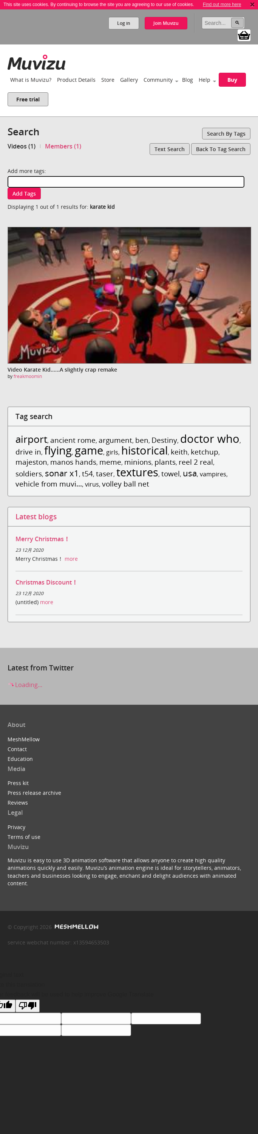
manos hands (73, 462)
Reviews (18, 802)
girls (112, 452)
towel (170, 473)
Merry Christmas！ (42, 539)
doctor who (209, 438)
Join (166, 23)
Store (107, 79)
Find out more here (222, 4)
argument (115, 440)
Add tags (24, 193)
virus (92, 484)
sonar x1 (62, 473)
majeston (31, 462)
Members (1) (63, 146)
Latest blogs (36, 516)
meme (110, 462)
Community (158, 79)
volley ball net (125, 484)
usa (190, 473)
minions (137, 462)
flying (58, 450)
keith (179, 452)
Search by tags (226, 133)
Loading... (25, 685)
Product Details (76, 79)
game (89, 450)
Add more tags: (27, 170)
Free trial (28, 99)
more (71, 558)
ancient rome (73, 440)
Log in (123, 23)
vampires (213, 474)
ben (141, 440)
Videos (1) (22, 146)
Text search (169, 149)
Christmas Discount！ (46, 582)
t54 (87, 473)
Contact (17, 749)
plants (165, 462)
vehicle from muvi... (48, 484)
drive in (28, 452)
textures (137, 472)
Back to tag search (221, 149)
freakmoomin (28, 376)
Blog (187, 79)
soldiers (28, 473)
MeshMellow (24, 739)
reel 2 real (196, 462)
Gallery (129, 79)
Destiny (164, 440)
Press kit (18, 783)
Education (20, 758)
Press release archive (34, 792)
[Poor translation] (27, 1005)
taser (104, 473)
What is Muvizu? (30, 79)
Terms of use (24, 836)
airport (31, 439)
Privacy (16, 827)
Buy (232, 79)
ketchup (204, 452)
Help (204, 79)
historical (144, 450)
